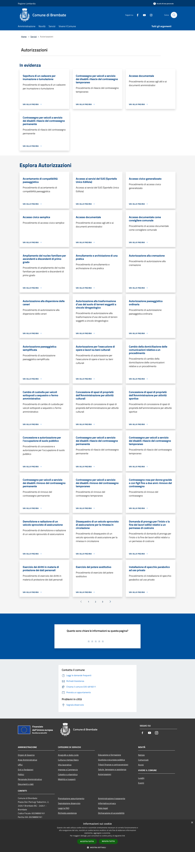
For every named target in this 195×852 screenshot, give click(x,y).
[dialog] (97, 836)
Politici (21, 774)
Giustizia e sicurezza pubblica (111, 759)
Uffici (20, 764)
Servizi (33, 36)
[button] (97, 847)
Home (24, 36)
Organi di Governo (26, 755)
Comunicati (143, 759)
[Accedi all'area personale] (163, 3)
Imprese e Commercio (68, 769)
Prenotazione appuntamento (71, 798)
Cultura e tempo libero (68, 759)
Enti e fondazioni (25, 769)
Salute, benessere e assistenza (112, 769)
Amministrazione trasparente (111, 798)
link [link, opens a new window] (123, 836)
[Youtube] (143, 15)
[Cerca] (174, 15)
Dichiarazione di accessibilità (111, 813)
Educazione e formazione (109, 754)
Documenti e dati (26, 784)
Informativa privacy (107, 803)
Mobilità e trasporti (67, 779)
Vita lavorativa (64, 764)
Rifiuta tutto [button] (108, 841)
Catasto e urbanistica (67, 774)
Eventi (141, 783)
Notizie (141, 755)
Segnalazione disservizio (69, 803)
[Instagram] (149, 15)
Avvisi (141, 764)
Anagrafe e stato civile (68, 755)
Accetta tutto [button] (87, 841)
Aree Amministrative (27, 759)
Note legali (103, 808)
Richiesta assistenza (67, 813)
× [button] (192, 823)
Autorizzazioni (104, 774)
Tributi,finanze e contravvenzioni (113, 764)
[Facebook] (136, 15)
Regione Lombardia (26, 3)
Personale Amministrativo (30, 779)
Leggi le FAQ (63, 808)
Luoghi (141, 778)
